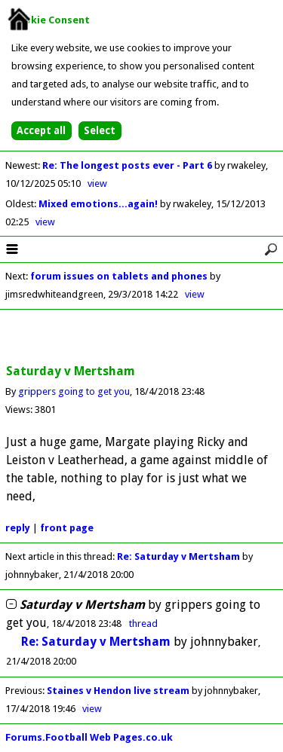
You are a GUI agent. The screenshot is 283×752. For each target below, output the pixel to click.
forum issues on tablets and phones (119, 276)
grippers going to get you (74, 391)
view (97, 183)
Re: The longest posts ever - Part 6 (128, 165)
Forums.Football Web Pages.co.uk (89, 737)
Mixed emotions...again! (99, 203)
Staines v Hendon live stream (118, 690)
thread (143, 623)
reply (17, 527)
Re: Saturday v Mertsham (178, 556)
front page (67, 527)
